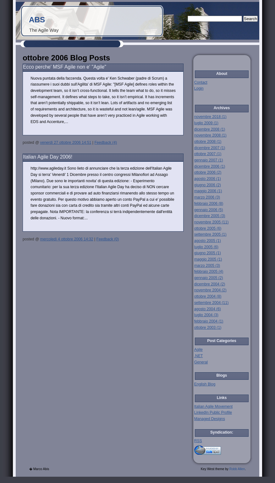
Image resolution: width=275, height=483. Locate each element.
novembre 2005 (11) (211, 222)
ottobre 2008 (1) (208, 141)
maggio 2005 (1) (208, 259)
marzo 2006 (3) (207, 197)
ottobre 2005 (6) (208, 228)
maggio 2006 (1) (208, 191)
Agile (198, 349)
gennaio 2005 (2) (208, 278)
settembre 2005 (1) (210, 234)
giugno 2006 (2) (207, 185)
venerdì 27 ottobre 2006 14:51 (65, 142)
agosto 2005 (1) (207, 241)
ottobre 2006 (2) (208, 172)
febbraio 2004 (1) (208, 321)
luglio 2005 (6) (206, 247)
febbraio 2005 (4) (208, 271)
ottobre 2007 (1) (208, 154)
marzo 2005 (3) (207, 265)
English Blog (205, 384)
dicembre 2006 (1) (209, 166)
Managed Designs (209, 419)
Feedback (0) (107, 239)
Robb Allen (237, 469)
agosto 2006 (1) (207, 179)
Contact (200, 82)
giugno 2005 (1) (207, 253)
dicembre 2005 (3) (209, 216)
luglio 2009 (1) (206, 123)
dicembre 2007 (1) (209, 148)
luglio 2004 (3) (206, 315)
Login (199, 88)
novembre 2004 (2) (210, 290)
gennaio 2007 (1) (208, 160)
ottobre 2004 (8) (208, 296)
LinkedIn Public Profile (213, 412)
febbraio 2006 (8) (208, 203)
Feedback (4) (105, 142)
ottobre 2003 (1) (208, 327)
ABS (37, 19)
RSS (198, 441)
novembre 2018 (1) (210, 117)
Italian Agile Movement (213, 406)
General (201, 362)
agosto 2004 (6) (207, 309)
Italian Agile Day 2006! (47, 157)
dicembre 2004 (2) (209, 284)
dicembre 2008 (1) (209, 129)
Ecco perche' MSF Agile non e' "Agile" (64, 67)
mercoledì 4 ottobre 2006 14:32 (66, 239)
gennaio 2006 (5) (208, 210)
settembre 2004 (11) (211, 302)
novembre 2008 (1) (210, 135)
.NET (198, 356)
